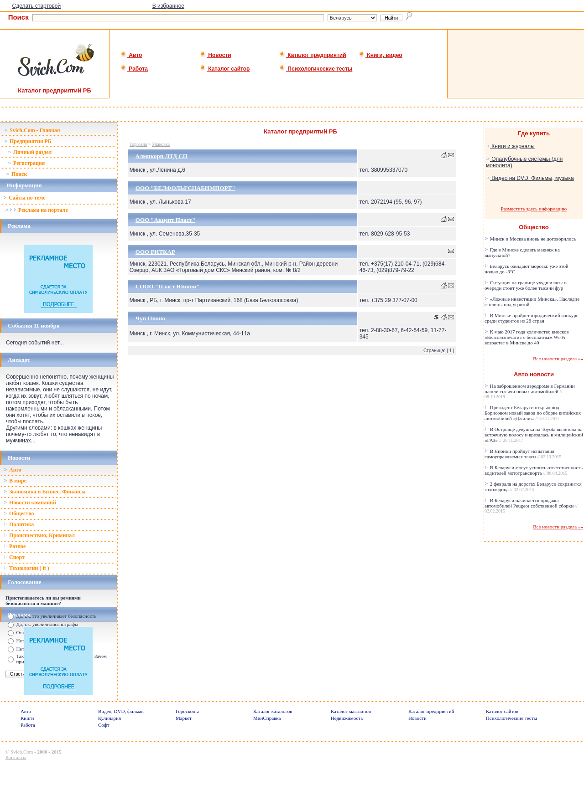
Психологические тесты (315, 69)
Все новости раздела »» (558, 358)
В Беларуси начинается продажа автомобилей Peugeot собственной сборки (531, 505)
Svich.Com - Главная (32, 130)
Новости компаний (30, 502)
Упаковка (161, 144)
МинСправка (267, 718)
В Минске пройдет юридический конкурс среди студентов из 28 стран (532, 318)
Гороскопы (187, 711)
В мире (15, 480)
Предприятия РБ (28, 141)
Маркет (184, 718)
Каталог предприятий (312, 55)
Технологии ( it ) (26, 568)
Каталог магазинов (351, 711)
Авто (131, 55)
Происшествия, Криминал (39, 535)
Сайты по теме (24, 198)
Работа (134, 69)
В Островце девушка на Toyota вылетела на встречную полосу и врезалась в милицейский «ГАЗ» (534, 434)
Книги (27, 718)
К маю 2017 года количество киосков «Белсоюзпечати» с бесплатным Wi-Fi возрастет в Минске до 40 (527, 337)
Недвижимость (347, 718)
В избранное (168, 6)
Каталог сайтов (225, 69)
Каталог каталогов (272, 711)
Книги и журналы (510, 146)
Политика (19, 524)
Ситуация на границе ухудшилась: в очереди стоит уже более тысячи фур (526, 285)
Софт (104, 725)
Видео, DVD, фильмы (121, 711)
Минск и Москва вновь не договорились (530, 238)
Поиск (16, 174)
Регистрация (26, 163)
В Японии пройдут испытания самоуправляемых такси (523, 453)
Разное (15, 546)
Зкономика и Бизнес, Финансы (45, 491)
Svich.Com (21, 751)
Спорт (14, 557)
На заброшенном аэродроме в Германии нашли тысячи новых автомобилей (530, 391)
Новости (215, 55)
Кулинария (109, 718)
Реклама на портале (36, 210)
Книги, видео (380, 55)
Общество (19, 513)
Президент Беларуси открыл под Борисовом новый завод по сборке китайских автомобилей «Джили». (533, 413)
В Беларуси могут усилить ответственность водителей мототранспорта (534, 470)
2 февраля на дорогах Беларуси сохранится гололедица (533, 486)
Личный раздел (30, 152)
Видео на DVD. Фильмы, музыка (530, 178)
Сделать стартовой (36, 6)
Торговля (138, 144)
